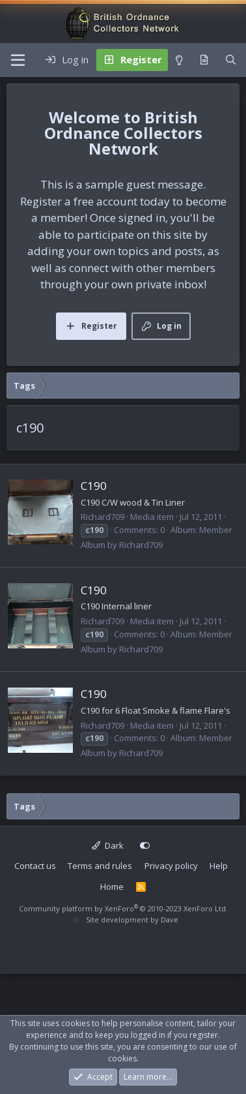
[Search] (230, 60)
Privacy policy (171, 866)
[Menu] (18, 60)
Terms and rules (100, 866)
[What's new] (204, 60)
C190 (94, 485)
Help (219, 866)
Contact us (35, 866)
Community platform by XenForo (123, 908)
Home (112, 886)
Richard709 (102, 517)
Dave (169, 919)
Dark (108, 845)
